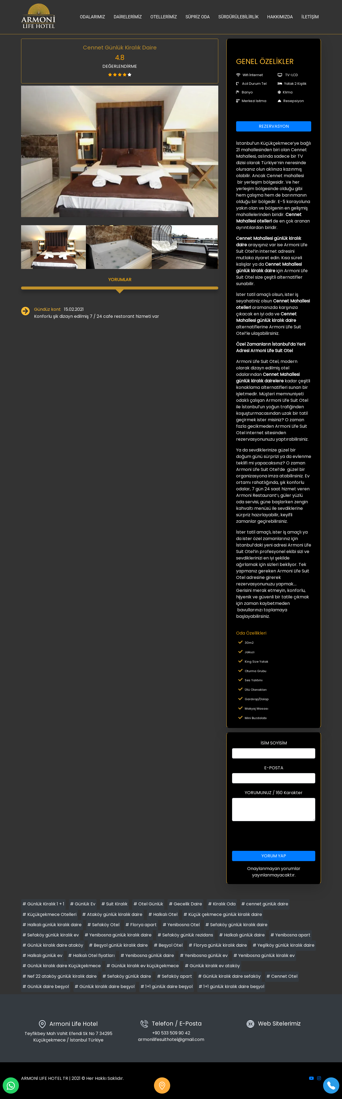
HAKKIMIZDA (280, 16)
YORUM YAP (273, 856)
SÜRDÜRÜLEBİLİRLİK (238, 16)
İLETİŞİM (310, 16)
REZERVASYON (274, 126)
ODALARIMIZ (92, 16)
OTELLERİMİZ (163, 16)
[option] (119, 151)
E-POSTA (273, 768)
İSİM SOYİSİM (274, 743)
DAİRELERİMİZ (128, 16)
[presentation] (274, 836)
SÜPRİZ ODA (198, 16)
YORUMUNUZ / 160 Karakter (274, 793)
